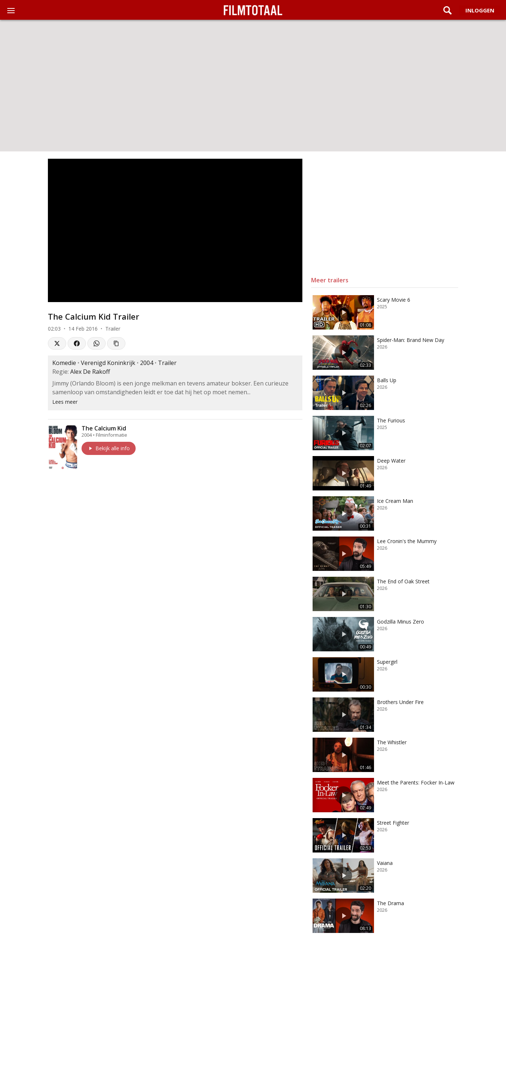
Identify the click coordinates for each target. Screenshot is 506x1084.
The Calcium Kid (104, 428)
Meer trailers (329, 280)
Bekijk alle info (108, 448)
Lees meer (65, 401)
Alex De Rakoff (90, 372)
